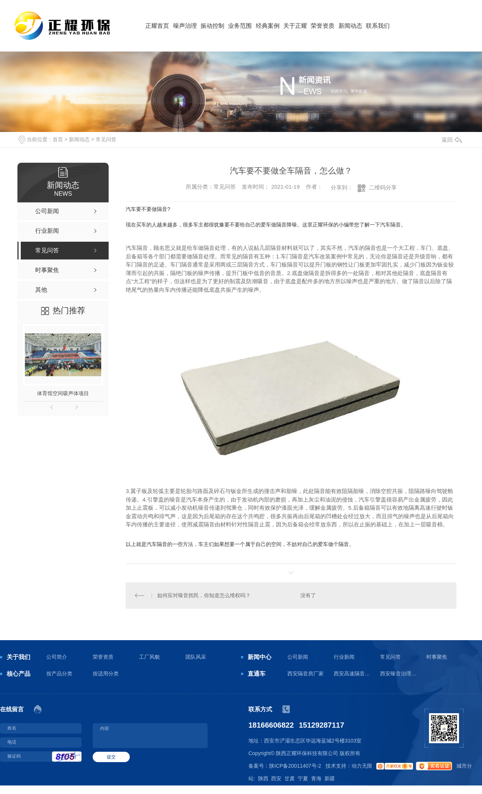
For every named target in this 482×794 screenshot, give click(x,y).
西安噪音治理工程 (398, 673)
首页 (58, 139)
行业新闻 (344, 657)
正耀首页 (157, 26)
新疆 (329, 778)
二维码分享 (383, 187)
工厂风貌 (149, 657)
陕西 (263, 778)
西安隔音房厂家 (305, 673)
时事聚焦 (436, 657)
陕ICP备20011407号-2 (295, 766)
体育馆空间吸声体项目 (63, 393)
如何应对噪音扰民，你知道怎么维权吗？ (204, 595)
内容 (150, 735)
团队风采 (195, 657)
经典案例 (268, 26)
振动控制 (212, 26)
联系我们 (378, 26)
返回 (452, 139)
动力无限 (361, 766)
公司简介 (56, 657)
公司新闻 (297, 657)
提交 (111, 757)
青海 (316, 778)
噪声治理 (185, 26)
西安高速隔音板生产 (352, 673)
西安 (276, 778)
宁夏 (303, 778)
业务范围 (240, 26)
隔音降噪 (286, 225)
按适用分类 (106, 673)
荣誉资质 (322, 26)
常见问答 (106, 139)
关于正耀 (295, 26)
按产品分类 (59, 673)
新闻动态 (350, 26)
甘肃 (289, 778)
